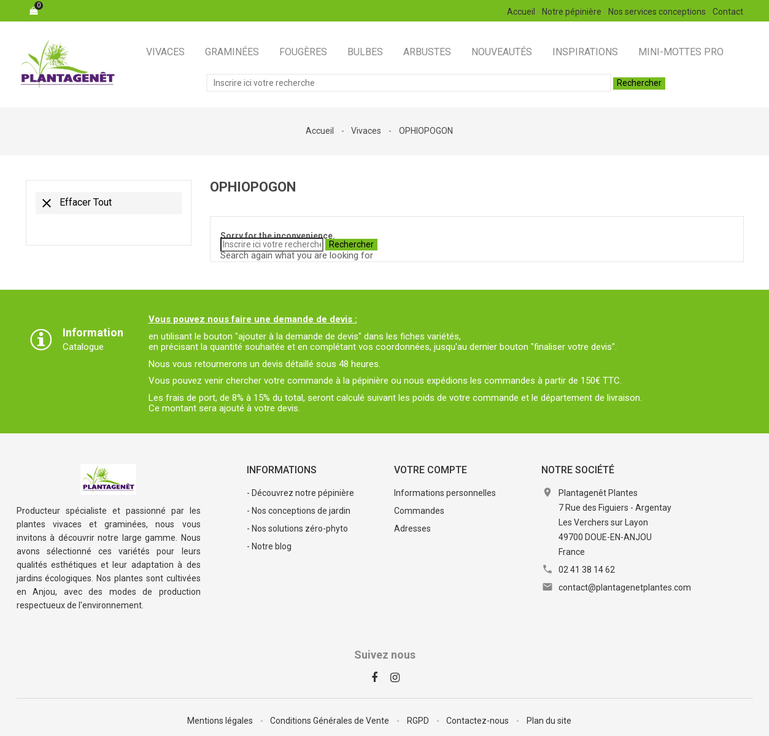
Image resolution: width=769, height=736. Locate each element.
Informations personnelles (445, 493)
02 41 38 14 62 (586, 570)
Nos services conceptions (657, 12)
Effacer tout (75, 203)
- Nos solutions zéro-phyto (297, 528)
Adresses (412, 528)
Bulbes (365, 52)
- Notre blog (269, 546)
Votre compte (430, 470)
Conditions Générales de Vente (330, 720)
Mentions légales (221, 720)
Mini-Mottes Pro (681, 52)
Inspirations (585, 52)
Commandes (419, 511)
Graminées (232, 52)
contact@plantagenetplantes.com (624, 587)
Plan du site (549, 720)
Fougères (303, 52)
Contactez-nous (478, 720)
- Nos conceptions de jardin (298, 511)
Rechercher (639, 83)
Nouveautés (501, 52)
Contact (728, 12)
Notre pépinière (571, 12)
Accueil (521, 12)
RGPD (419, 720)
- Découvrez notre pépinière (300, 493)
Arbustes (427, 52)
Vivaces (165, 52)
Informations (282, 470)
